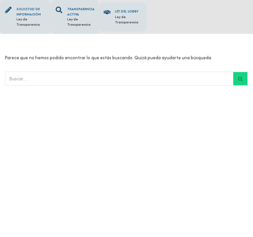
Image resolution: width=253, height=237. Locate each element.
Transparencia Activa (82, 11)
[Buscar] (119, 79)
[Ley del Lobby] (108, 13)
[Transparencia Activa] (60, 10)
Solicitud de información (30, 11)
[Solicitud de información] (9, 10)
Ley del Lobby (128, 11)
